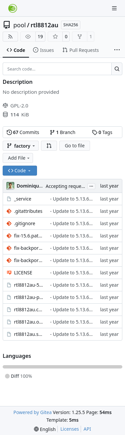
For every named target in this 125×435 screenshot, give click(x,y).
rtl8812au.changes (28, 309)
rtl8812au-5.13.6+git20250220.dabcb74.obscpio (28, 285)
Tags (102, 132)
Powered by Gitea (32, 412)
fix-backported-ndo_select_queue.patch (28, 248)
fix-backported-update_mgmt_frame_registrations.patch (28, 260)
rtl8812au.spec (28, 334)
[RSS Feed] (10, 37)
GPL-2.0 (15, 105)
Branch (63, 132)
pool (19, 25)
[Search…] (116, 69)
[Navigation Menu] (115, 8)
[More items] (117, 50)
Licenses (69, 429)
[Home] (12, 8)
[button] (49, 146)
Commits (23, 132)
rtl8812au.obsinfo (28, 322)
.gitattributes (28, 211)
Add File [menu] (19, 158)
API (87, 429)
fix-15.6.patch (28, 235)
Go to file (74, 145)
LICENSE (23, 272)
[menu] (45, 429)
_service (22, 199)
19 (40, 36)
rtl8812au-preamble (28, 297)
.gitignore (24, 223)
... (91, 185)
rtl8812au (44, 25)
